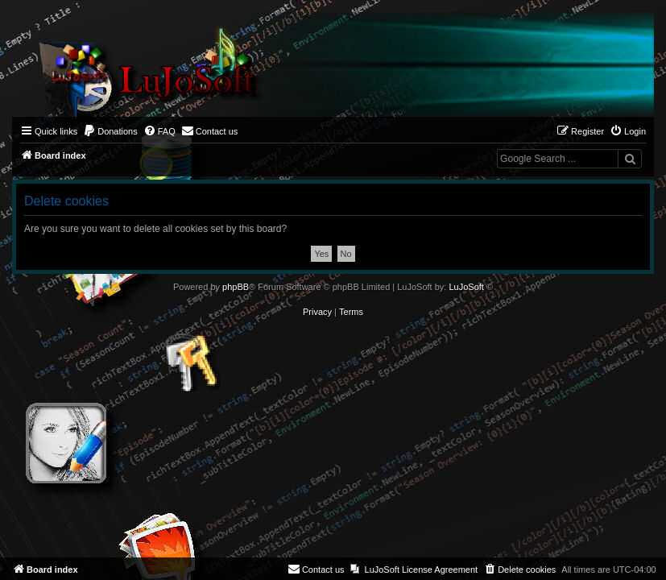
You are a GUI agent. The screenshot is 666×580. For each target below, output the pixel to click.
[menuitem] (110, 131)
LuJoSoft (466, 287)
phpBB (235, 287)
